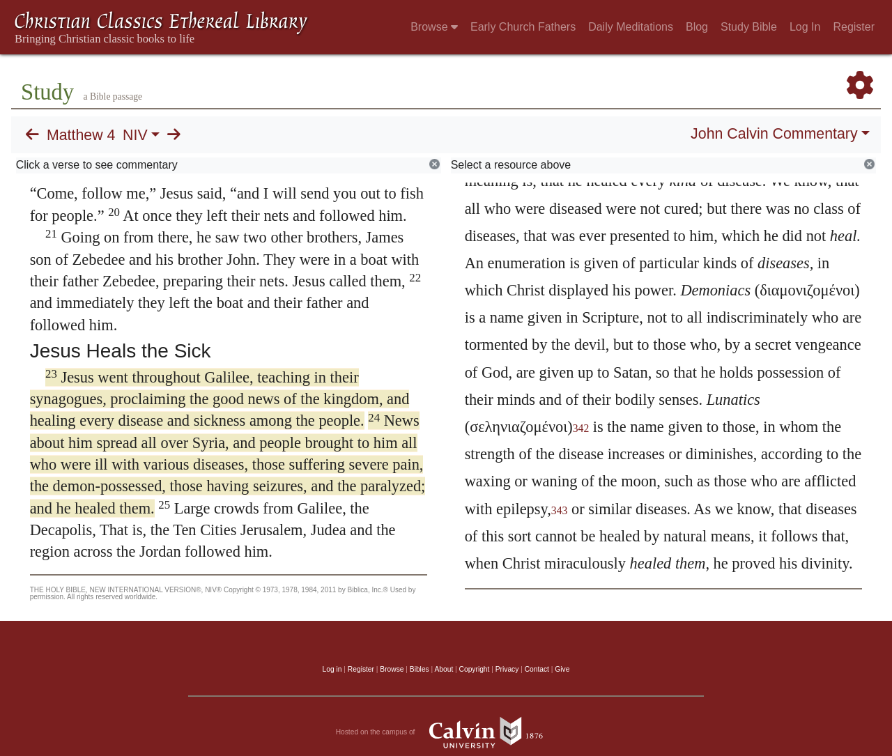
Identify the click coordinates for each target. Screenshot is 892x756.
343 (559, 510)
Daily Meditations (630, 27)
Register (854, 27)
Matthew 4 (81, 135)
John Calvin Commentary (774, 133)
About (443, 669)
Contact (537, 669)
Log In (805, 27)
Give (562, 669)
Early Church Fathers (523, 27)
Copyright (474, 669)
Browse (434, 27)
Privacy (507, 669)
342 (581, 428)
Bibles (419, 669)
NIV (135, 135)
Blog (697, 27)
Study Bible (749, 27)
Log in (332, 669)
